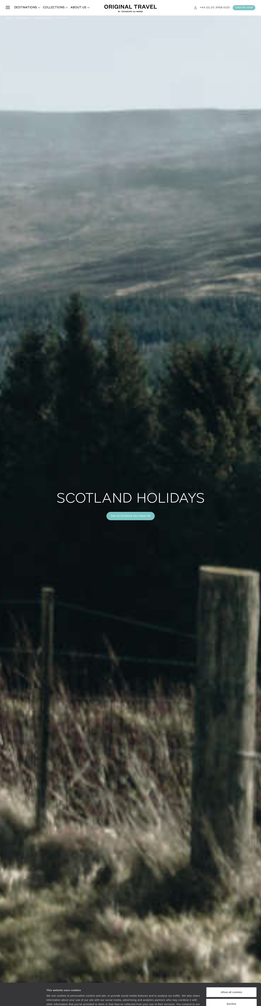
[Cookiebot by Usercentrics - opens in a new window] (22, 999)
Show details (54, 999)
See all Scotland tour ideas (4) (130, 516)
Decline (231, 984)
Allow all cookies (231, 972)
